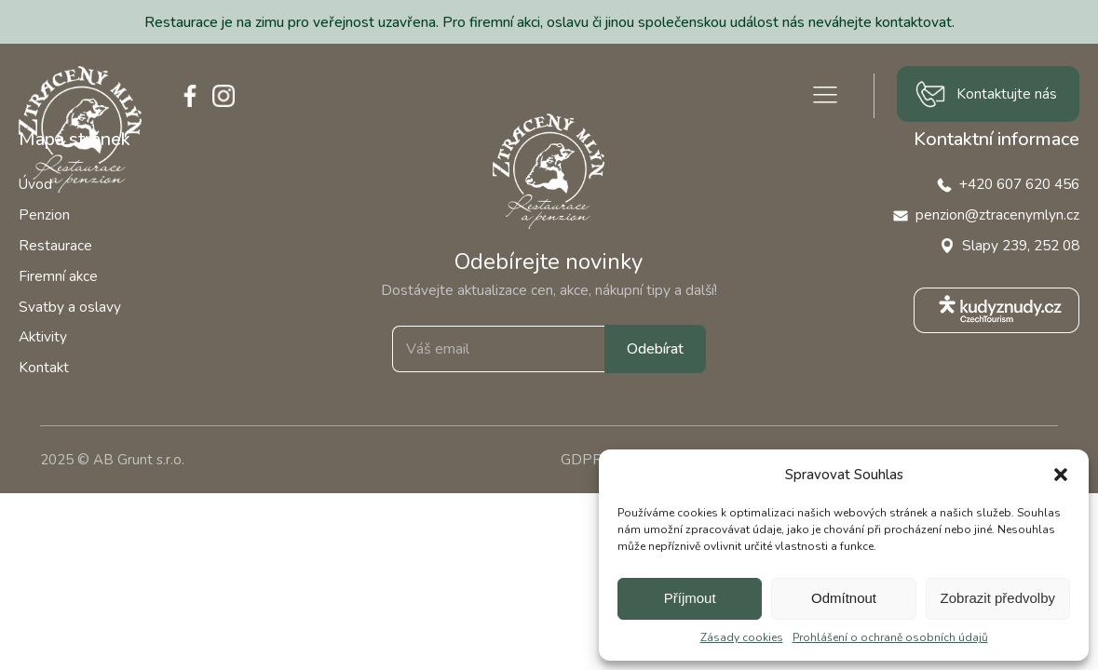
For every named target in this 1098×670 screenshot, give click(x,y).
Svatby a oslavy (70, 306)
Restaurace (55, 245)
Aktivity (43, 336)
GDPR (582, 459)
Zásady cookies (741, 637)
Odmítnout (843, 598)
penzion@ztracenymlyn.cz (997, 214)
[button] (1060, 474)
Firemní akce (58, 276)
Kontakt (44, 367)
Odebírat (655, 349)
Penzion (44, 214)
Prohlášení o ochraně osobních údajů (890, 637)
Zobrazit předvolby (998, 598)
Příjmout (690, 598)
